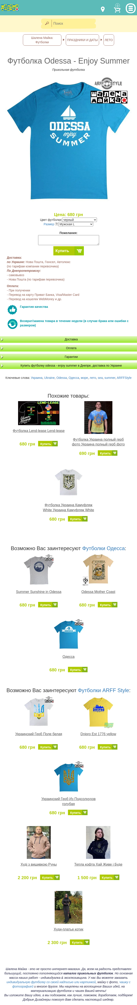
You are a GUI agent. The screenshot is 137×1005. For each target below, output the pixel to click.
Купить (62, 251)
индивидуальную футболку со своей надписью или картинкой (51, 982)
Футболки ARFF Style (103, 690)
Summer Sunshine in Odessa (38, 592)
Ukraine (49, 377)
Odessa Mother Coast (98, 592)
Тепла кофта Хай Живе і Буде (98, 864)
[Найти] (46, 23)
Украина (36, 377)
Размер (51, 224)
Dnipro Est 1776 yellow (98, 734)
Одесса (74, 377)
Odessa (61, 377)
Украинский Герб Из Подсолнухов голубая (68, 801)
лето (93, 377)
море (84, 377)
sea (100, 377)
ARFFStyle (124, 377)
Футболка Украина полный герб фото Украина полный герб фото (98, 442)
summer (109, 377)
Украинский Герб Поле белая (38, 734)
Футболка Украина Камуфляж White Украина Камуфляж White (68, 507)
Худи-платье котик (68, 929)
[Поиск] (75, 23)
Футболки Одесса (103, 548)
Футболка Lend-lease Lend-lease (39, 431)
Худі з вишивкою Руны (38, 864)
